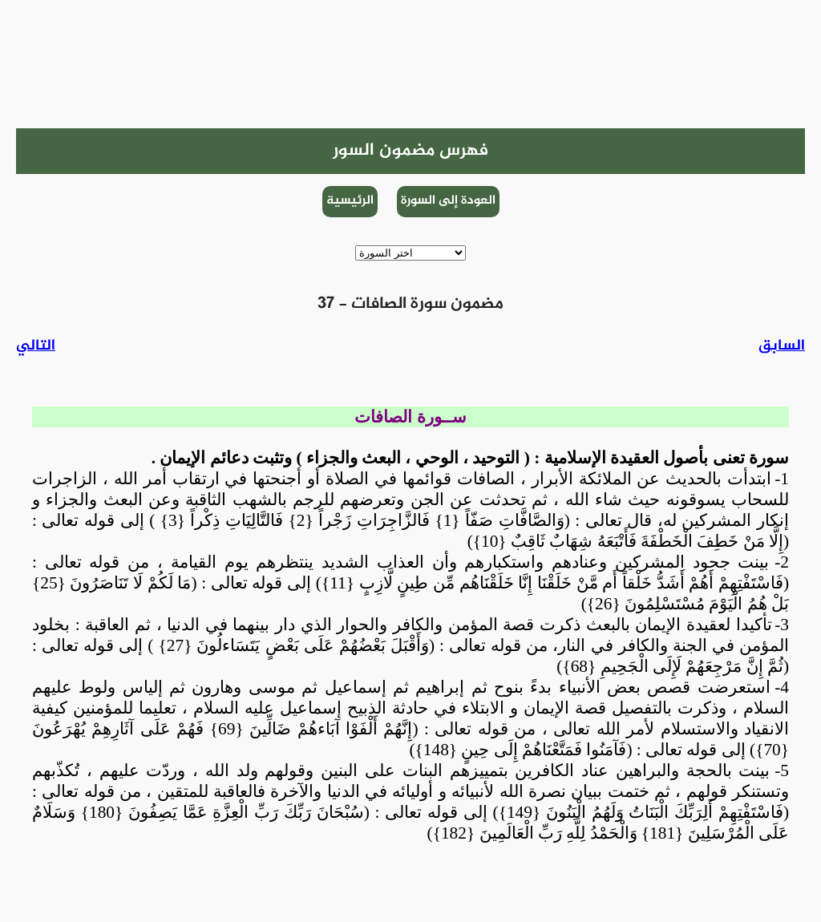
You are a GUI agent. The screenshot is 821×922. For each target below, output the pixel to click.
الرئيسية (350, 201)
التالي (35, 346)
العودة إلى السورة (448, 201)
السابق (781, 346)
